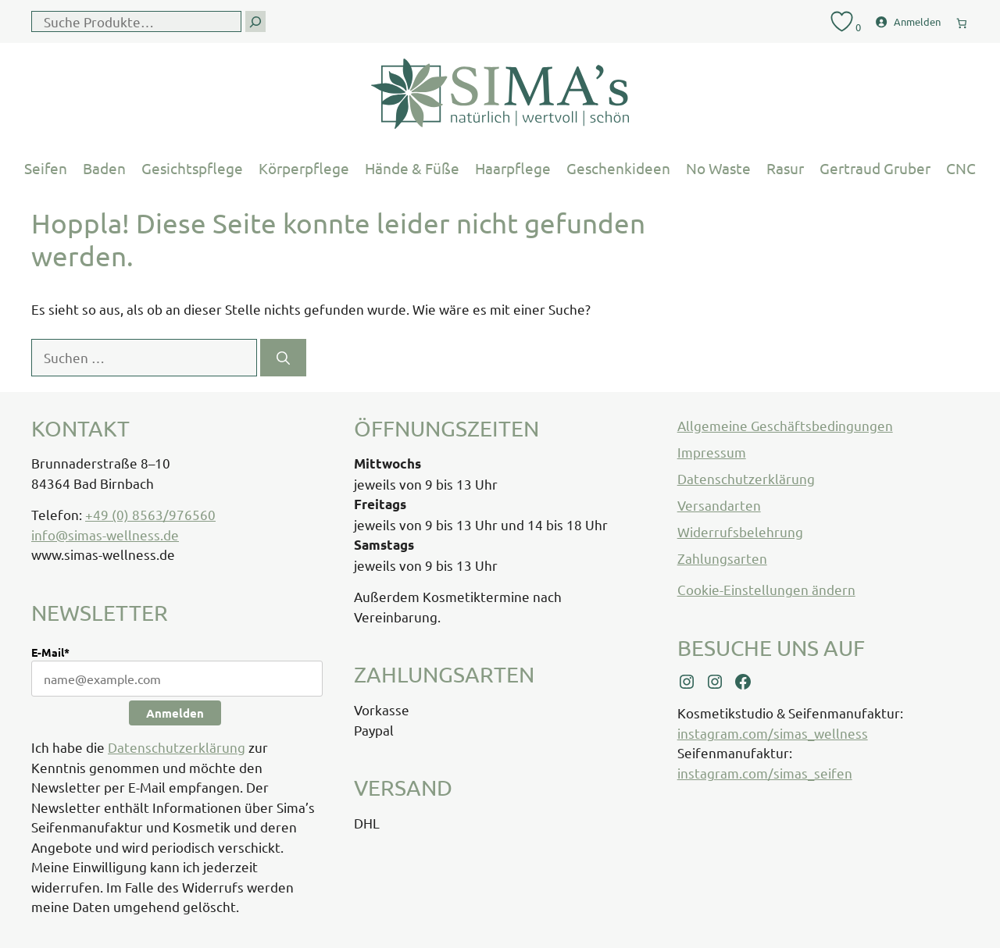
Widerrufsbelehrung (740, 531)
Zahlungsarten (722, 558)
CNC (961, 168)
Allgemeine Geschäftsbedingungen (785, 425)
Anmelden (175, 713)
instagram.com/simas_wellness (772, 733)
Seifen (45, 168)
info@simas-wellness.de (105, 534)
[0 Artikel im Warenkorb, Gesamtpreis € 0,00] (962, 20)
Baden (104, 168)
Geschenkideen (618, 168)
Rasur (785, 168)
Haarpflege (513, 168)
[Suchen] (283, 357)
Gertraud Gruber (875, 168)
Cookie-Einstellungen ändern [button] (766, 589)
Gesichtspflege (192, 168)
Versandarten (719, 505)
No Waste (718, 168)
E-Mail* (50, 652)
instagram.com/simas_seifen (764, 772)
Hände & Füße (412, 168)
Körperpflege (304, 168)
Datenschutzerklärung (176, 747)
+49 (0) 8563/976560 (150, 514)
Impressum (711, 452)
